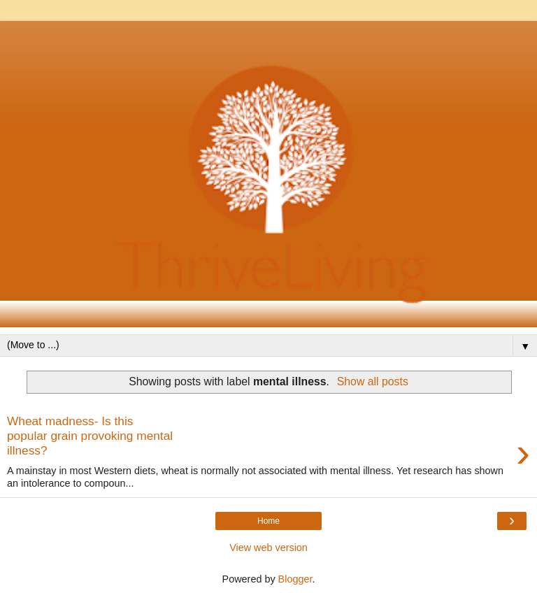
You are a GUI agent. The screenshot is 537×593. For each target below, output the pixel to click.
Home (268, 521)
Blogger (295, 579)
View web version (268, 547)
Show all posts (372, 381)
